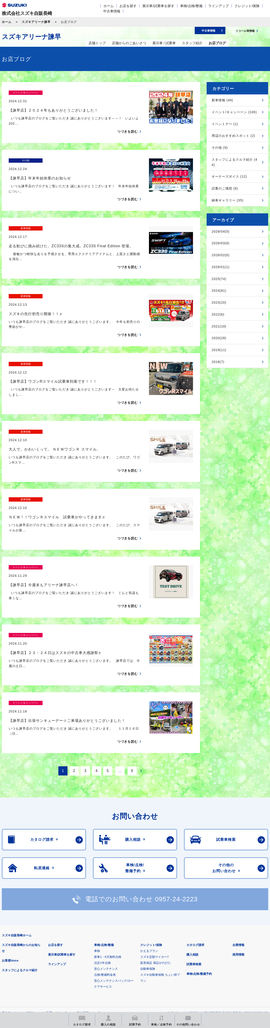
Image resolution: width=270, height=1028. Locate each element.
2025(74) (219, 279)
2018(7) (218, 362)
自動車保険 (147, 888)
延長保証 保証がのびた (155, 882)
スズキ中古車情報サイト (25, 978)
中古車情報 (111, 11)
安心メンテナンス (106, 888)
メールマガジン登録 (139, 955)
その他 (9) (220, 147)
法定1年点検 (102, 882)
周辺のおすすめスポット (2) (233, 135)
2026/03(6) (221, 243)
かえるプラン (149, 870)
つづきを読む (127, 123)
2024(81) (219, 290)
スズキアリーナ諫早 (36, 22)
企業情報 (238, 864)
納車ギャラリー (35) (227, 200)
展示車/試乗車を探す (158, 6)
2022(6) (218, 314)
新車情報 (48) (222, 100)
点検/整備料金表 (105, 894)
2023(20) (219, 302)
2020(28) (219, 338)
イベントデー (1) (225, 124)
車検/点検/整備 (191, 6)
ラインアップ (218, 6)
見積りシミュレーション (82, 955)
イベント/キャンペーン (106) (234, 112)
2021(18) (219, 326)
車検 (97, 870)
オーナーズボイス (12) (229, 176)
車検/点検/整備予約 (199, 893)
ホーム (108, 6)
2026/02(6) (221, 255)
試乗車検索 (193, 884)
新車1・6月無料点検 (107, 876)
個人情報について (88, 932)
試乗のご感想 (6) (225, 188)
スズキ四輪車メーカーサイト (25, 955)
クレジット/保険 (247, 6)
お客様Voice (10, 880)
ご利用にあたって (55, 932)
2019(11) (219, 350)
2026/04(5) (221, 231)
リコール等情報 (196, 955)
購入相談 (192, 874)
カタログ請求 (195, 864)
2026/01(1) (221, 267)
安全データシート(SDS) (18, 932)
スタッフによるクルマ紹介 (20, 890)
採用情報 (238, 874)
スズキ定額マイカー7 (154, 876)
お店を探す (128, 6)
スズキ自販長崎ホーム (17, 855)
